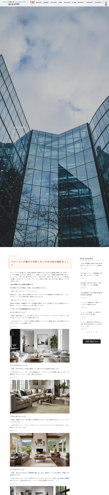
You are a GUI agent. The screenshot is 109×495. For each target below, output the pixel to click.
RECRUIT (81, 2)
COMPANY (89, 2)
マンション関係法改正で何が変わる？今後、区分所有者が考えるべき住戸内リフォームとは (91, 324)
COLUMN (53, 2)
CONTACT (98, 2)
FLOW (74, 2)
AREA (60, 2)
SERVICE (39, 2)
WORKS (46, 2)
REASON (67, 2)
